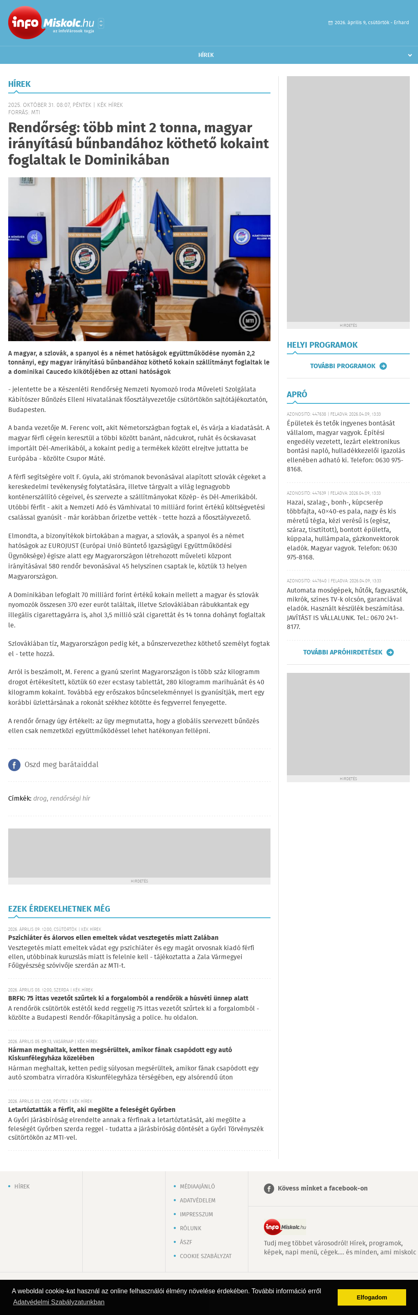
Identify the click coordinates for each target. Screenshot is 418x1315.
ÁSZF (186, 1242)
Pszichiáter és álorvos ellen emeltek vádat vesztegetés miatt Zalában (113, 938)
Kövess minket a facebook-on (323, 1189)
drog (40, 799)
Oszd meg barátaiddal (61, 765)
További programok (342, 366)
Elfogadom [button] (372, 1297)
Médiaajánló (197, 1186)
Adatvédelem (198, 1200)
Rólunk (190, 1228)
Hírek (206, 55)
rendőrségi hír (70, 799)
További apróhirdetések (342, 652)
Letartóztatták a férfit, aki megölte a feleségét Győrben (91, 1110)
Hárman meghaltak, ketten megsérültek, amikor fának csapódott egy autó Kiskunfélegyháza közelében (120, 1054)
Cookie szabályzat (206, 1256)
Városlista (101, 23)
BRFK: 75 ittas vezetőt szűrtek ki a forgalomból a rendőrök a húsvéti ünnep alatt (128, 999)
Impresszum (196, 1214)
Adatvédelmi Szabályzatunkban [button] (58, 1302)
